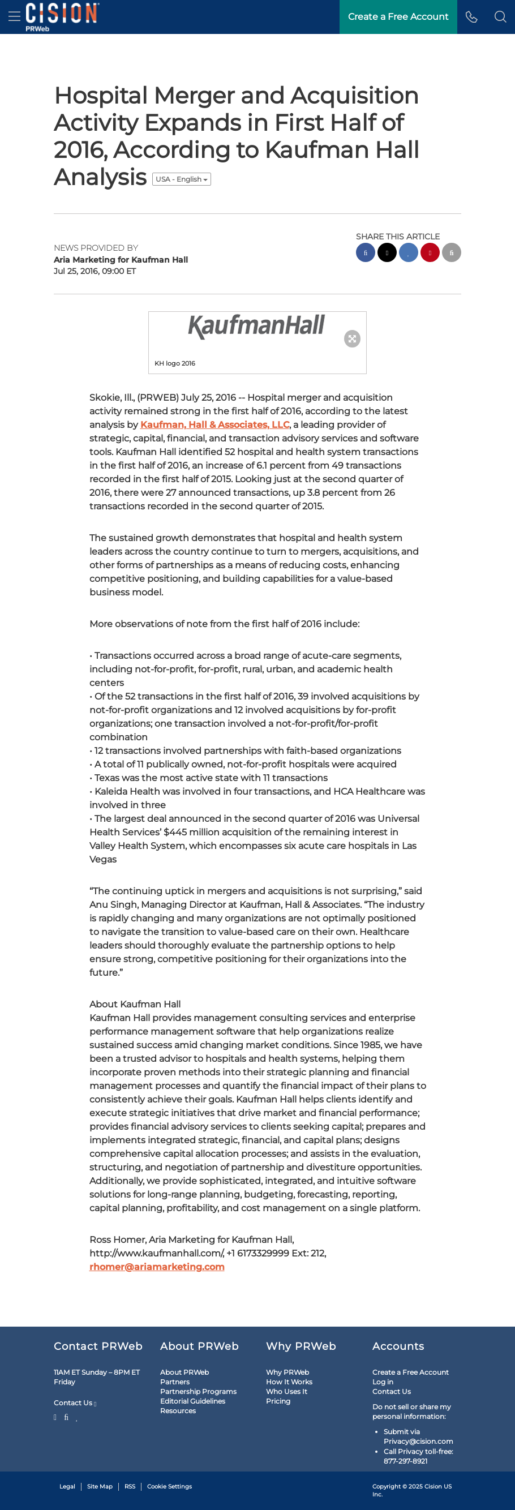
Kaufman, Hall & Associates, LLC (214, 424)
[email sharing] (451, 254)
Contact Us (75, 1403)
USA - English (182, 179)
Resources (178, 1410)
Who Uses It (286, 1391)
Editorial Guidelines (192, 1401)
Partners (175, 1382)
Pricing (278, 1401)
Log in (382, 1382)
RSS (130, 1486)
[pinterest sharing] (430, 254)
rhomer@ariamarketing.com (157, 1267)
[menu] (14, 17)
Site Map (100, 1486)
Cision (433, 1486)
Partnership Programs (198, 1391)
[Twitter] (56, 1416)
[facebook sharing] (365, 254)
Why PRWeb (287, 1372)
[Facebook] (66, 1416)
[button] (500, 17)
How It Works (289, 1382)
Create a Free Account (410, 1372)
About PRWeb (184, 1372)
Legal (67, 1486)
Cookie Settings (169, 1486)
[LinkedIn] (77, 1416)
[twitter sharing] (387, 254)
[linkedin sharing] (408, 254)
